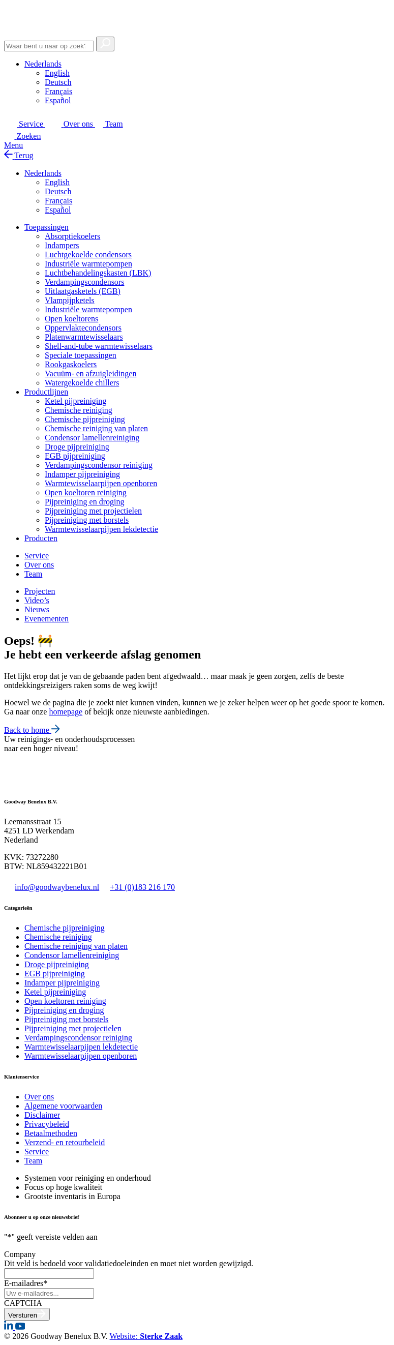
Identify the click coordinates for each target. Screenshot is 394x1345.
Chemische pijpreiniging (85, 419)
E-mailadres (25, 1283)
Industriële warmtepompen (88, 263)
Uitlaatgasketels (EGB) (82, 291)
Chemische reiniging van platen (96, 428)
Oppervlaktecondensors (83, 327)
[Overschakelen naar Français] (58, 91)
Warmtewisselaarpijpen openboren (101, 483)
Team (33, 1160)
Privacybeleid (46, 1124)
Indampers (62, 245)
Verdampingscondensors (84, 282)
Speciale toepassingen (80, 355)
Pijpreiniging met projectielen (93, 510)
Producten (40, 538)
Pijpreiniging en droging (84, 501)
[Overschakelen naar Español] (58, 100)
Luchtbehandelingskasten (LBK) (98, 272)
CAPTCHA (23, 1303)
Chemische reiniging (78, 410)
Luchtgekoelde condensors (88, 254)
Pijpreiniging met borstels (87, 520)
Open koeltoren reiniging (86, 492)
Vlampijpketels (70, 300)
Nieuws (36, 609)
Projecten (39, 591)
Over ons (39, 1096)
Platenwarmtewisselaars (84, 337)
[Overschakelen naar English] (57, 73)
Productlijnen (46, 391)
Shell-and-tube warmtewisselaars (99, 346)
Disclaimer (42, 1115)
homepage (65, 711)
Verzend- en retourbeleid (64, 1142)
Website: (146, 1336)
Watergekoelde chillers (82, 382)
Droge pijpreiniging (77, 446)
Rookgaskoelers (71, 364)
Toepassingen (46, 227)
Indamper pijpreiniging (82, 474)
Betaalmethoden (50, 1133)
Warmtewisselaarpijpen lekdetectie (101, 529)
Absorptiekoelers (72, 236)
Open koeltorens (71, 318)
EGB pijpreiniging (75, 456)
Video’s (36, 600)
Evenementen (46, 618)
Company (20, 1254)
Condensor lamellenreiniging (92, 437)
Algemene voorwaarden (63, 1105)
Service (36, 1151)
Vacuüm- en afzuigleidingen (90, 373)
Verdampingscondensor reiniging (99, 465)
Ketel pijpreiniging (75, 401)
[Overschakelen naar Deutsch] (58, 82)
